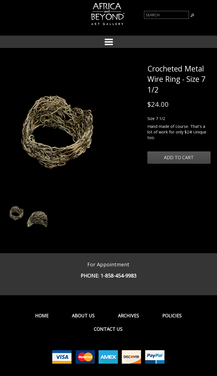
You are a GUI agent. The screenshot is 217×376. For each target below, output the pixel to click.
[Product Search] (166, 15)
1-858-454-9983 (118, 275)
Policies (172, 316)
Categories (108, 42)
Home (42, 316)
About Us (83, 316)
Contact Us (108, 329)
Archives (128, 316)
